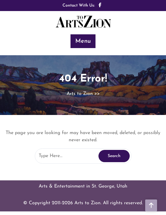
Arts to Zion (80, 93)
